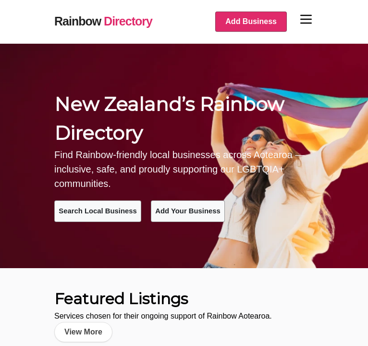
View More (83, 330)
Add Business (251, 21)
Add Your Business (213, 210)
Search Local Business (106, 210)
